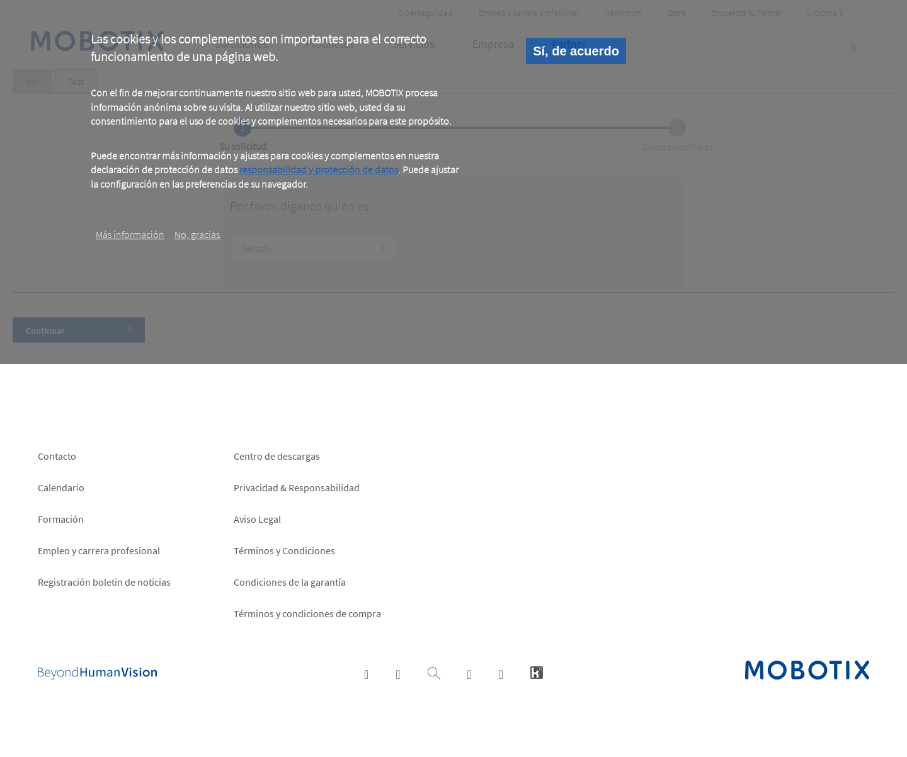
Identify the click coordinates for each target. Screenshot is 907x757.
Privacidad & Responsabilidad (297, 487)
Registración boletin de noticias (104, 582)
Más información (130, 234)
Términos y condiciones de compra (307, 613)
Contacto (57, 456)
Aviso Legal (257, 519)
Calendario (61, 487)
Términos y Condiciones (284, 550)
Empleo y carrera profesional (99, 550)
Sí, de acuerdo (576, 51)
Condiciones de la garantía (290, 582)
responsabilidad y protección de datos (318, 169)
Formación (61, 519)
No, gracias (197, 234)
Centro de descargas (277, 456)
